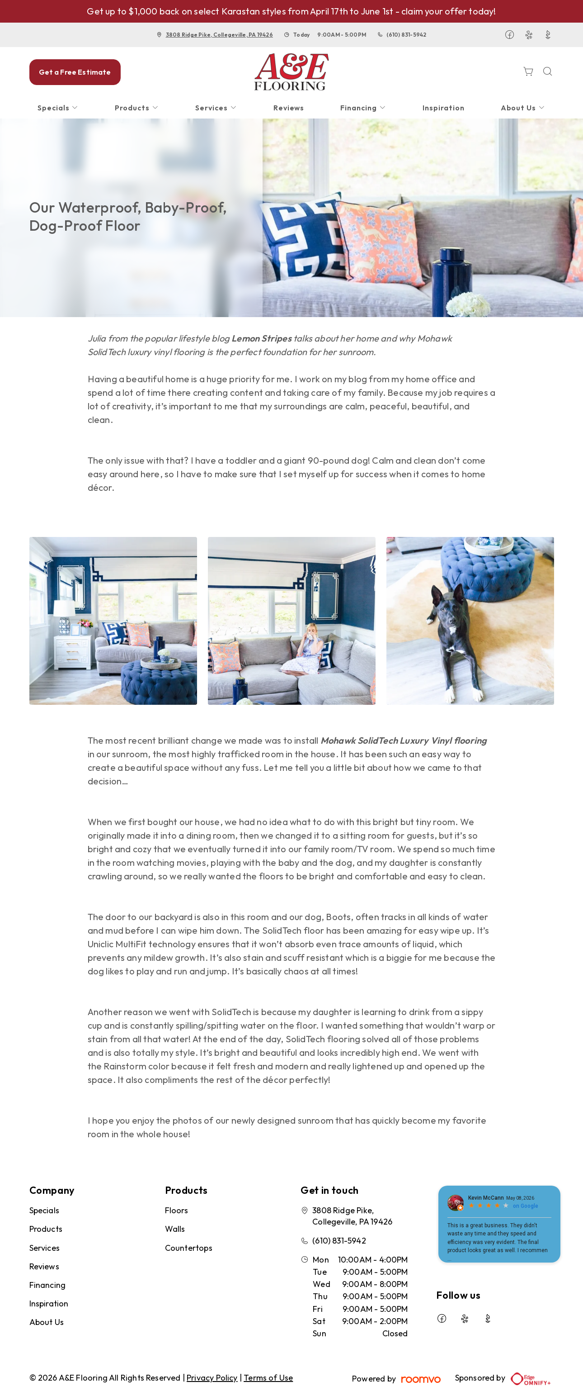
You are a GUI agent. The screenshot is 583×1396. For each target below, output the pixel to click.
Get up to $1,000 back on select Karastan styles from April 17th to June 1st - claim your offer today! (291, 11)
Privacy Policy (212, 1377)
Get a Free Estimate (75, 71)
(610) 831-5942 (406, 34)
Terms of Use (268, 1377)
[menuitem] (58, 108)
